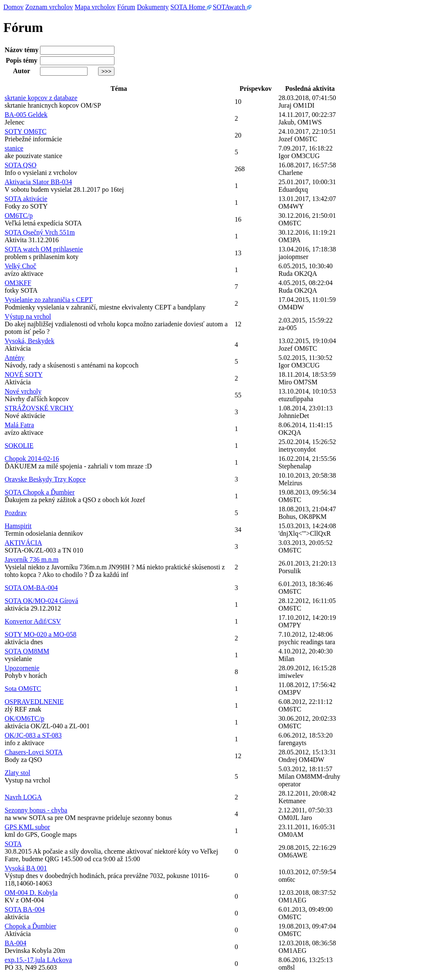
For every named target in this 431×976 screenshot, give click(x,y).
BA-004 (16, 943)
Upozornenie (22, 668)
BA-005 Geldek (26, 114)
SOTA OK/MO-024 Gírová (41, 600)
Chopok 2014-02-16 (32, 458)
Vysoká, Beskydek (29, 340)
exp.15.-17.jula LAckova (38, 959)
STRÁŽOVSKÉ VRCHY (39, 408)
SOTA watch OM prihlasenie (44, 249)
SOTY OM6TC (25, 131)
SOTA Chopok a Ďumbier (39, 492)
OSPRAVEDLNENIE (34, 701)
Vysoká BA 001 (26, 868)
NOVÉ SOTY (24, 374)
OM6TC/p (19, 215)
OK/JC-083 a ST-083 (33, 735)
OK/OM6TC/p (24, 718)
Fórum (126, 7)
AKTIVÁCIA (23, 542)
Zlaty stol (17, 772)
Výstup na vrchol (28, 316)
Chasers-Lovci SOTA (34, 752)
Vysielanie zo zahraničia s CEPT (49, 299)
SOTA (13, 843)
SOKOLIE (19, 445)
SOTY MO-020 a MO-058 (41, 634)
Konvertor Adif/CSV (33, 621)
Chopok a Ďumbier (30, 926)
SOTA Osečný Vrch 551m (40, 232)
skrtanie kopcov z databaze (41, 97)
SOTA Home (190, 7)
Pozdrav (16, 512)
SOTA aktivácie (26, 198)
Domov (13, 7)
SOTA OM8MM (27, 651)
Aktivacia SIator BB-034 (38, 181)
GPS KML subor (27, 827)
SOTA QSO (21, 165)
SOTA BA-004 (25, 909)
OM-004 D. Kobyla (31, 892)
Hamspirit (18, 525)
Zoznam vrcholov (49, 7)
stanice (14, 148)
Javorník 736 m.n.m (32, 559)
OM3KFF (18, 282)
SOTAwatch (232, 7)
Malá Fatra (19, 424)
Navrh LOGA (23, 797)
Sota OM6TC (23, 688)
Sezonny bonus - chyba (36, 810)
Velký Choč (20, 266)
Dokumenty (153, 7)
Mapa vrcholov (94, 7)
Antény (14, 357)
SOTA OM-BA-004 (31, 587)
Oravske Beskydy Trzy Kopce (45, 479)
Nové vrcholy (23, 391)
